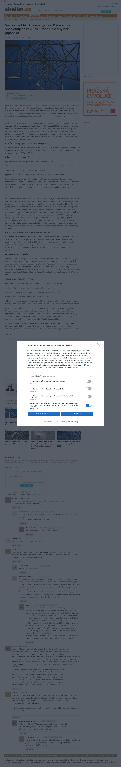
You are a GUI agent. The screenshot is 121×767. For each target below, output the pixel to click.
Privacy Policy (73, 422)
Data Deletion (48, 422)
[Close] (100, 345)
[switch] (89, 381)
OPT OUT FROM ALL (44, 413)
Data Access (60, 422)
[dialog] (60, 383)
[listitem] (61, 376)
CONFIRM (77, 413)
